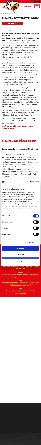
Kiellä (20, 261)
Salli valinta (20, 255)
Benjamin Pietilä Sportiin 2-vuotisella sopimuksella (20, 292)
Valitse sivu (26, 6)
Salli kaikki (20, 248)
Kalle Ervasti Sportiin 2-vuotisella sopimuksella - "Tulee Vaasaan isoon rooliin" (20, 283)
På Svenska (12, 24)
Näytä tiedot (31, 242)
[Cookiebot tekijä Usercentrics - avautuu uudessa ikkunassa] (30, 182)
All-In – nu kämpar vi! (18, 141)
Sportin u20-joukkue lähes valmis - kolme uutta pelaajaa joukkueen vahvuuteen (20, 275)
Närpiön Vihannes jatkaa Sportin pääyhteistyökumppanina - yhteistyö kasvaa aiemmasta (20, 266)
